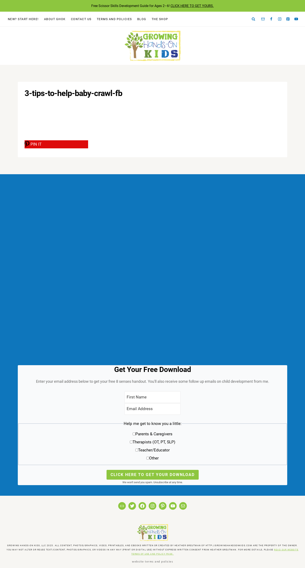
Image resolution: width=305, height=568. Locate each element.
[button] (152, 442)
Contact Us (81, 19)
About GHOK (55, 19)
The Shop (160, 19)
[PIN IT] (56, 144)
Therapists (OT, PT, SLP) (154, 442)
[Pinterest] (288, 19)
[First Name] (152, 397)
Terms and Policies (114, 19)
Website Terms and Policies (152, 561)
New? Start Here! (23, 19)
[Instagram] (279, 19)
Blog (141, 19)
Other (154, 458)
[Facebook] (271, 19)
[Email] (263, 19)
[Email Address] (152, 409)
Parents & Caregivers (153, 434)
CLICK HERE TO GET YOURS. (192, 6)
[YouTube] (296, 19)
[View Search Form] (253, 19)
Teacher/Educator (154, 450)
